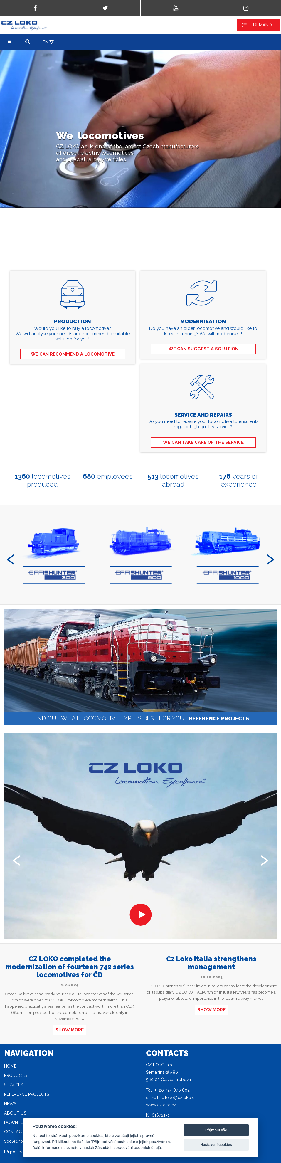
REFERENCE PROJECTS (219, 718)
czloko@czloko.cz (178, 1097)
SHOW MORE (69, 1030)
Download (17, 1122)
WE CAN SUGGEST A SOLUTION (203, 349)
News (10, 1103)
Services (13, 1085)
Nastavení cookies (216, 1144)
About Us (15, 1113)
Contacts (15, 1132)
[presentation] (11, 557)
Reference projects (26, 1094)
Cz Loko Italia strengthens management (211, 963)
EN (45, 42)
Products (15, 1075)
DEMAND (262, 25)
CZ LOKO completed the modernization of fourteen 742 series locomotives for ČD (69, 967)
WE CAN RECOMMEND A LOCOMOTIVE (73, 354)
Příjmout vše (216, 1130)
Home (10, 1066)
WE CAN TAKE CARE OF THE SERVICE (203, 442)
